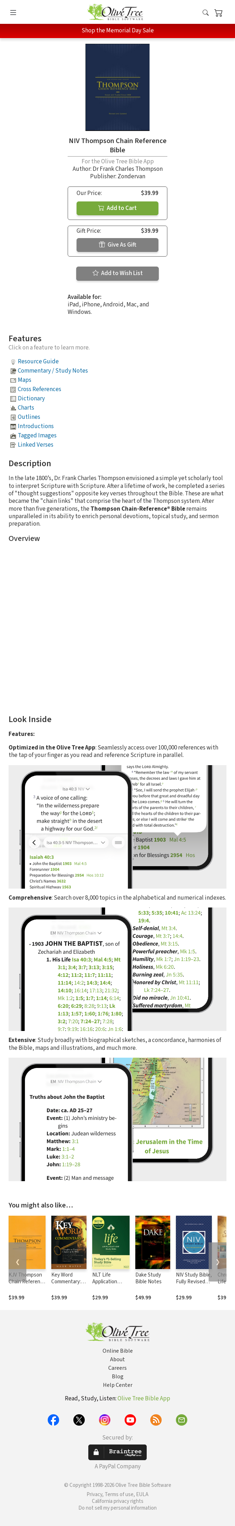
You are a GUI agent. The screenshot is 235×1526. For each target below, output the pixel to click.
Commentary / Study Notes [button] (53, 371)
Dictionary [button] (31, 398)
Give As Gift (117, 245)
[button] (206, 13)
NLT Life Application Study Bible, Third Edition (106, 1285)
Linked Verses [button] (35, 445)
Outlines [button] (29, 417)
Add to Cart (117, 208)
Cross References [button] (39, 389)
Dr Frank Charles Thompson (128, 169)
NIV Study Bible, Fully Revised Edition (194, 1281)
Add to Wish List (118, 273)
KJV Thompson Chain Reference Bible (27, 1281)
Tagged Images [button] (37, 435)
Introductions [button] (36, 426)
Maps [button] (24, 380)
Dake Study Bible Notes (148, 1278)
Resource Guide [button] (38, 361)
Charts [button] (26, 408)
